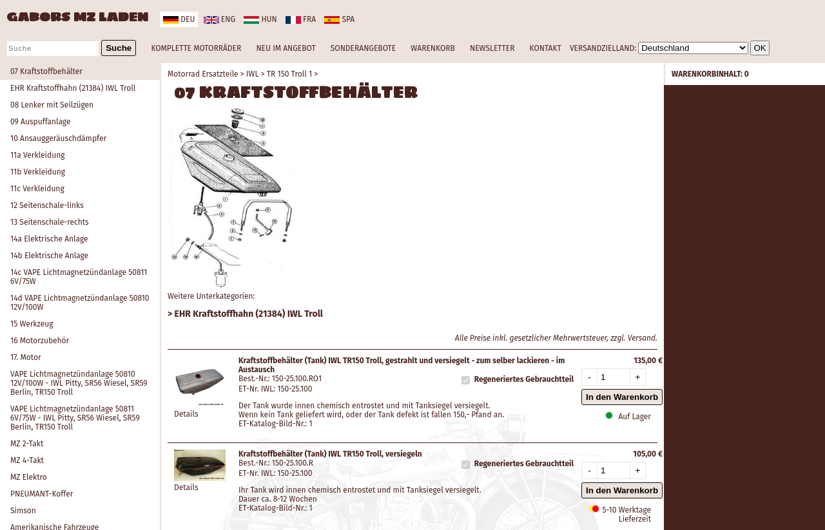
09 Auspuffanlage (40, 121)
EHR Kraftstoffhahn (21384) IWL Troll (72, 88)
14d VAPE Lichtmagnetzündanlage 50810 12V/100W (80, 303)
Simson (23, 510)
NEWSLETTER (492, 48)
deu (179, 19)
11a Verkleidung (37, 155)
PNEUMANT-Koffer (41, 493)
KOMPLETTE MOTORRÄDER (196, 48)
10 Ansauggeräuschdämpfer (58, 138)
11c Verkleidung (37, 188)
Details (186, 414)
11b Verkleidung (37, 171)
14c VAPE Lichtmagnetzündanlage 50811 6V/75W (78, 277)
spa (339, 19)
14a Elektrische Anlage (49, 238)
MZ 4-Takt (27, 460)
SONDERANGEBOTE (363, 48)
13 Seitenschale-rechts (49, 222)
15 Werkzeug (31, 323)
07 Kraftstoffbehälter (46, 71)
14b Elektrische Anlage (49, 255)
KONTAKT (545, 48)
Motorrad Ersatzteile (203, 74)
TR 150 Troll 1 (289, 74)
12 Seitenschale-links (47, 205)
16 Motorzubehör (39, 340)
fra (301, 19)
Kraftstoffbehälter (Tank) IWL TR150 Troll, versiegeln (330, 454)
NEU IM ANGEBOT (285, 48)
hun (260, 19)
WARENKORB (432, 48)
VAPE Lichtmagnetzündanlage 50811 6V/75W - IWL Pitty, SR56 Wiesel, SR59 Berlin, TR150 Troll (75, 417)
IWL (252, 74)
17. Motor (25, 357)
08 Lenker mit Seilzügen (51, 104)
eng (219, 19)
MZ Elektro (28, 477)
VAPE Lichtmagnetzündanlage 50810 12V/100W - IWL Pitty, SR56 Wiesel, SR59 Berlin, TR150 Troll (79, 383)
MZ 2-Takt (26, 443)
